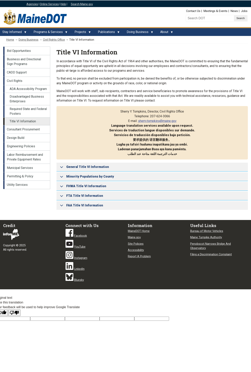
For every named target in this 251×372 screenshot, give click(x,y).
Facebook (80, 235)
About (165, 33)
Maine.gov (134, 237)
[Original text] (82, 319)
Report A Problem (139, 256)
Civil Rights (14, 81)
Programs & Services (49, 33)
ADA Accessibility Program (28, 89)
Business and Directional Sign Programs (24, 61)
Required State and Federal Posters (28, 111)
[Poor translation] (14, 313)
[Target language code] (47, 319)
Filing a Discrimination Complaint (211, 254)
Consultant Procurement (23, 129)
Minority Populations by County (86, 178)
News (234, 11)
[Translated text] (117, 319)
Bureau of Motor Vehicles (206, 231)
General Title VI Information (84, 168)
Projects (81, 33)
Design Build (15, 138)
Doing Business (138, 33)
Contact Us (193, 11)
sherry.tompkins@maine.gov (157, 121)
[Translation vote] (151, 319)
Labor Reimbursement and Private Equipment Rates (25, 157)
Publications (107, 33)
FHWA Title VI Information (82, 187)
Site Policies (136, 244)
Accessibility (136, 250)
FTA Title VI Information (81, 197)
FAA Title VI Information (81, 206)
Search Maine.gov (82, 4)
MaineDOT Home (139, 231)
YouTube (79, 246)
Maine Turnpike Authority (206, 237)
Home (10, 39)
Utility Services (17, 185)
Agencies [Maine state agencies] (32, 4)
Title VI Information (23, 121)
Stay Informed (13, 33)
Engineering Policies (21, 146)
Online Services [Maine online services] (49, 4)
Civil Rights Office (54, 39)
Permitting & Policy (20, 176)
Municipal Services (20, 168)
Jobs (244, 11)
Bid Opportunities (19, 51)
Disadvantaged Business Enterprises (27, 99)
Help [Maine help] (63, 4)
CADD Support (17, 72)
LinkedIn (79, 269)
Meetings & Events (215, 11)
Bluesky (79, 280)
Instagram (80, 258)
